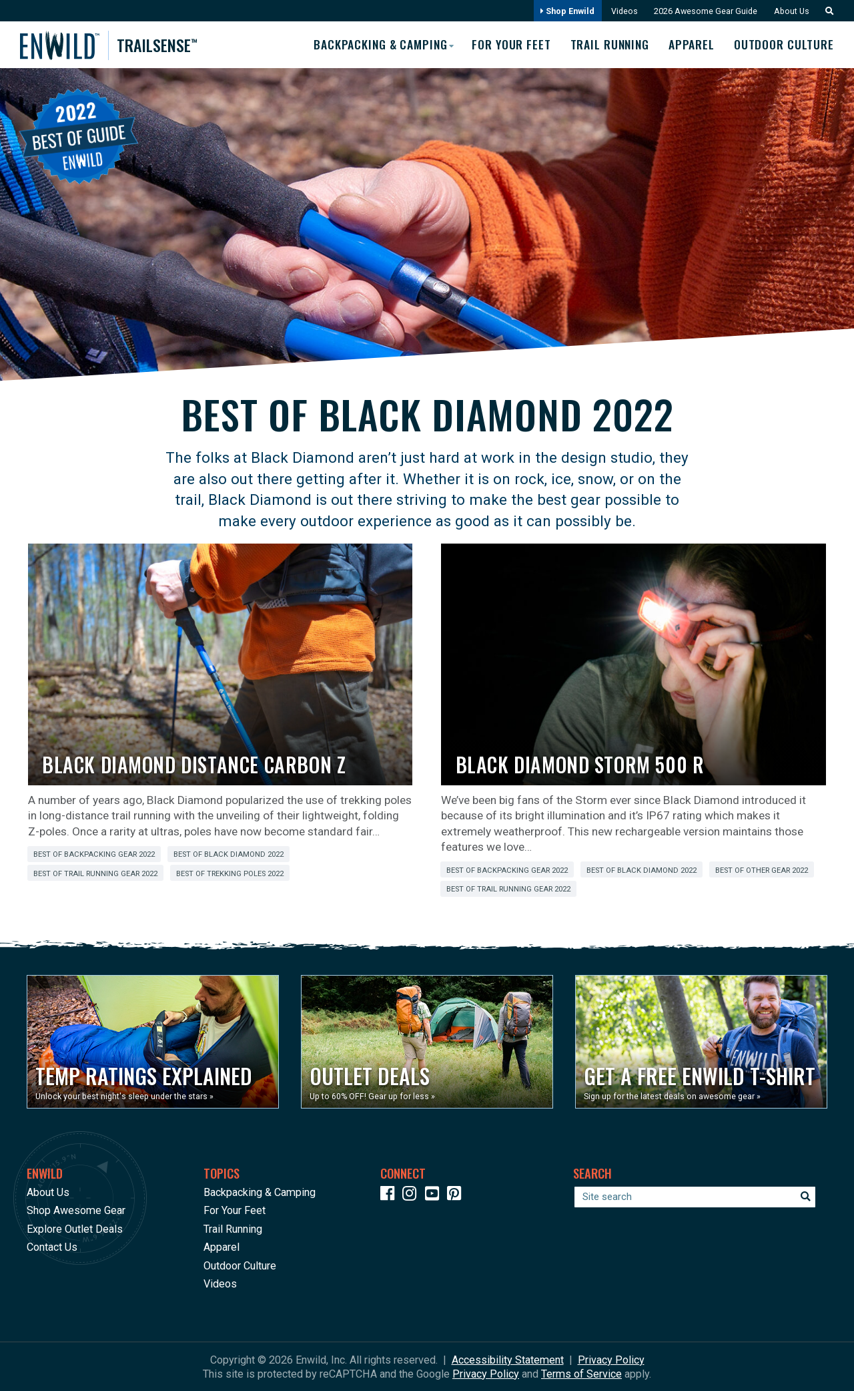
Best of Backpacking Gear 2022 (94, 854)
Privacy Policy (611, 1359)
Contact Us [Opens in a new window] (52, 1247)
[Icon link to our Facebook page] (390, 1195)
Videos (621, 11)
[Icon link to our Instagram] (412, 1195)
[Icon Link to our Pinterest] (457, 1195)
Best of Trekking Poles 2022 (230, 873)
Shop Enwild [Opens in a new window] (564, 11)
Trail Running (608, 44)
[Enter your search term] (694, 1196)
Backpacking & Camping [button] (375, 44)
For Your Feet (508, 44)
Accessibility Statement (508, 1359)
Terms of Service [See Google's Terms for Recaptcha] (581, 1373)
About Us (791, 11)
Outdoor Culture (784, 44)
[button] (826, 11)
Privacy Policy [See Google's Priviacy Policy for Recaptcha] (485, 1373)
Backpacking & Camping (259, 1191)
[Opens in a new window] (153, 1042)
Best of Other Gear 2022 (761, 869)
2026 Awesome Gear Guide (703, 11)
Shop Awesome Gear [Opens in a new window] (76, 1210)
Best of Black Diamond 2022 (228, 854)
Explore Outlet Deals (75, 1228)
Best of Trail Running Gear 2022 (95, 873)
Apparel (691, 44)
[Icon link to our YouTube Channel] (435, 1195)
